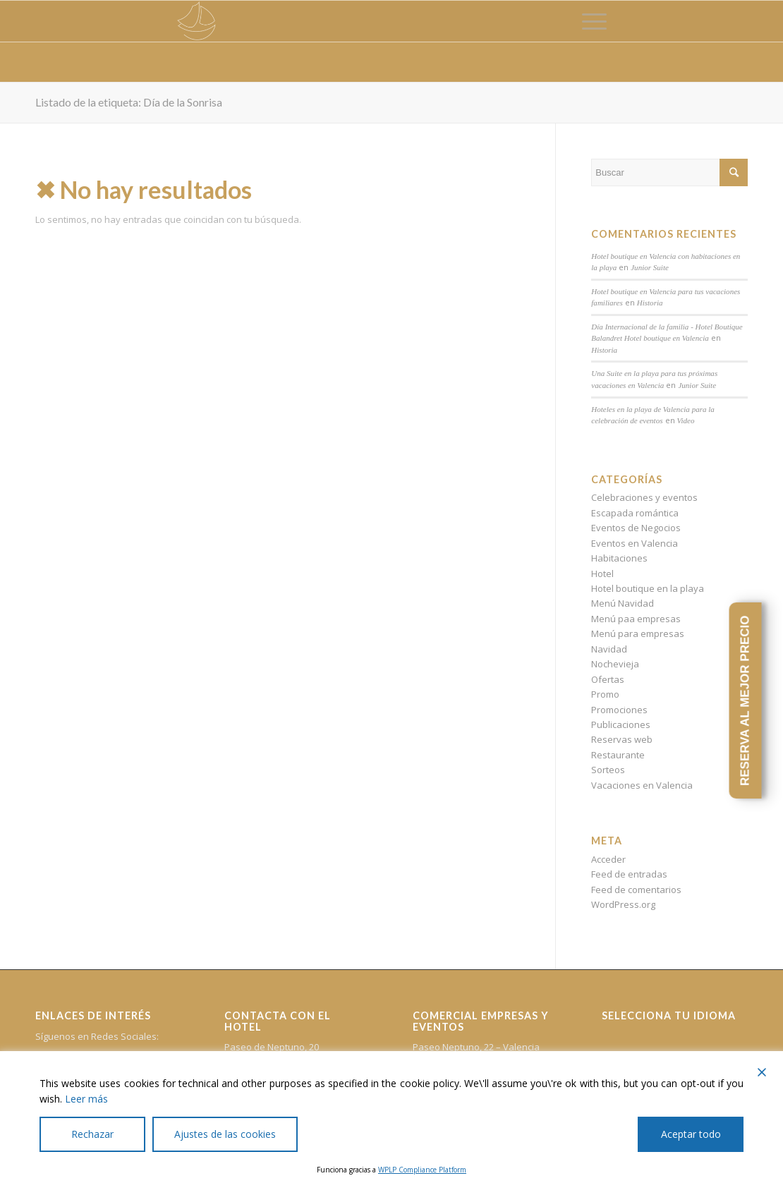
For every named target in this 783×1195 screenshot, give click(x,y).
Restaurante (618, 754)
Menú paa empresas (636, 618)
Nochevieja (615, 663)
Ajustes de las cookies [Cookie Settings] (225, 1134)
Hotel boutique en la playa (647, 588)
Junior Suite (650, 267)
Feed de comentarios (636, 889)
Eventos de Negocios (636, 527)
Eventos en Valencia (634, 543)
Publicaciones (620, 724)
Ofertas (607, 679)
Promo (605, 694)
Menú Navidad (622, 603)
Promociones (619, 709)
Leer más (86, 1098)
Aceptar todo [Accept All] (691, 1134)
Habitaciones (619, 558)
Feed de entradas (629, 874)
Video (686, 420)
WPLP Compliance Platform (422, 1170)
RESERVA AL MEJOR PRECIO (744, 700)
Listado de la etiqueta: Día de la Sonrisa (128, 102)
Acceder (608, 859)
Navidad (609, 649)
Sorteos (608, 769)
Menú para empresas (637, 633)
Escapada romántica (635, 512)
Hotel (602, 573)
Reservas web (621, 739)
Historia (650, 302)
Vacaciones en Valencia (642, 785)
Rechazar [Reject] (92, 1134)
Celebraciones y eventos (644, 497)
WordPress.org (623, 904)
